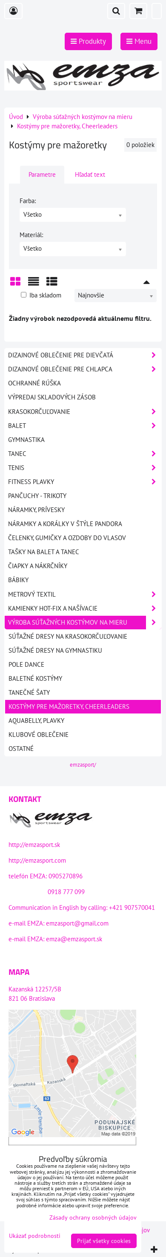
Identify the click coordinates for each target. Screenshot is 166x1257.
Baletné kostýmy (35, 678)
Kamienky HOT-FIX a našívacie (84, 608)
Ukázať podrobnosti (34, 1236)
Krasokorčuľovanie (84, 412)
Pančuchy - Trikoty (37, 496)
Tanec (84, 454)
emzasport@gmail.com (77, 923)
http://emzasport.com (37, 860)
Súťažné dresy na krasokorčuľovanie (68, 636)
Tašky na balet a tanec (43, 552)
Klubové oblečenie (39, 734)
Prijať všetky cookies (104, 1241)
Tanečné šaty (29, 692)
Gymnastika (26, 440)
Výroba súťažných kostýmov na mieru (84, 622)
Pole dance (26, 664)
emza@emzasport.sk (74, 939)
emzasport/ (83, 764)
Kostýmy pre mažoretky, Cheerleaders (69, 706)
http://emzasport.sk (34, 845)
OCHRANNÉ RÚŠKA (34, 383)
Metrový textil (84, 594)
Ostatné (21, 749)
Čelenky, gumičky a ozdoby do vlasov (67, 538)
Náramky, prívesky (36, 510)
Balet (84, 426)
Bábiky (18, 580)
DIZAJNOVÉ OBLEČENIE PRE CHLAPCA (84, 369)
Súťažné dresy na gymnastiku (55, 650)
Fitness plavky (84, 482)
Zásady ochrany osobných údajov (93, 1217)
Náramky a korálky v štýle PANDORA (65, 524)
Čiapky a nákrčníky (37, 566)
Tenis (84, 468)
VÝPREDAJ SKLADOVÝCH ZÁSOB (52, 397)
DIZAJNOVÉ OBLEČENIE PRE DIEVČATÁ (84, 355)
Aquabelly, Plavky (36, 720)
